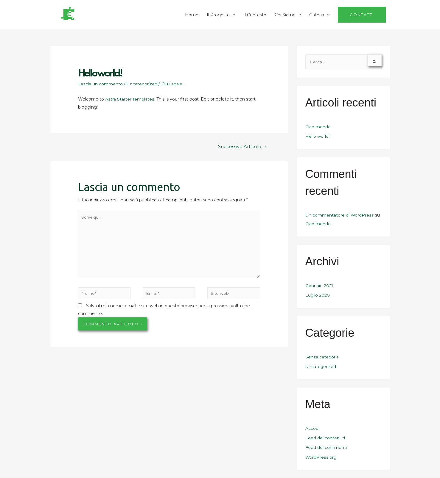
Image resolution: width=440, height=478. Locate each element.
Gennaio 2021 (319, 285)
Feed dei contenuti (325, 436)
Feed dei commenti (326, 446)
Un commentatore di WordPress (339, 215)
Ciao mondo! (318, 127)
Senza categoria (322, 356)
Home (191, 15)
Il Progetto (218, 15)
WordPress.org (320, 455)
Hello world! (317, 137)
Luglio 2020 (317, 294)
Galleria (316, 15)
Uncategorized (141, 84)
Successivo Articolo (242, 146)
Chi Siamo (285, 15)
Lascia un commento (100, 84)
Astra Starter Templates (129, 99)
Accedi (312, 427)
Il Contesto (254, 15)
